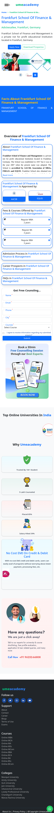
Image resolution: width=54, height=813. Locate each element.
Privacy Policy (19, 811)
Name (9, 295)
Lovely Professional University (15, 791)
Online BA (6, 758)
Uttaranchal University (11, 789)
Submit (27, 338)
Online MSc (6, 746)
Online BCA (6, 755)
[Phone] (27, 312)
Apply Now (14, 47)
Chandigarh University (11, 794)
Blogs (4, 718)
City (8, 317)
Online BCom (7, 764)
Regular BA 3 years (27, 231)
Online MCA (6, 740)
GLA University (8, 783)
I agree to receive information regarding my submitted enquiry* (29, 333)
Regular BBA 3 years (27, 242)
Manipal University (10, 777)
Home (4, 12)
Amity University (9, 780)
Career (4, 715)
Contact (5, 712)
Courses (10, 324)
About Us (6, 811)
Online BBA (6, 752)
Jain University (8, 786)
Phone (9, 310)
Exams (4, 724)
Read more (8, 175)
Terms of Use (7, 721)
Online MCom (7, 749)
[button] (4, 700)
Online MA (6, 743)
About (4, 710)
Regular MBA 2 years (27, 221)
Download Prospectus (33, 47)
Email (9, 302)
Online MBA (6, 737)
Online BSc (6, 761)
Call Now (13, 657)
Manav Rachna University (13, 797)
